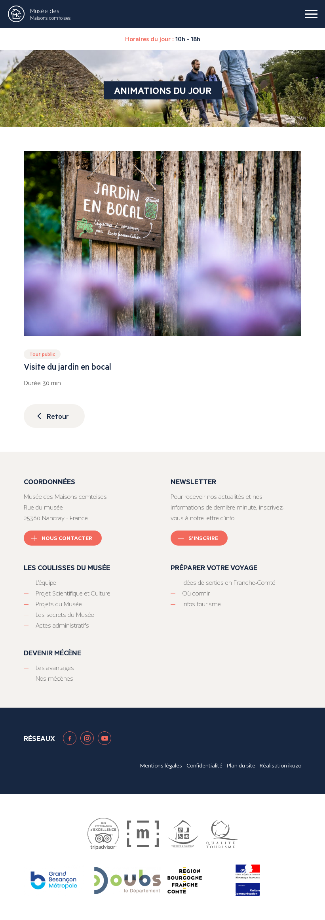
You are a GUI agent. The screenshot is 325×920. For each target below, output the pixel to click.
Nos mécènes (54, 678)
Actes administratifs (62, 625)
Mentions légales (161, 765)
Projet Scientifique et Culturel (74, 593)
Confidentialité (204, 765)
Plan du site (241, 765)
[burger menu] (311, 14)
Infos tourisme (201, 604)
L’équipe (46, 582)
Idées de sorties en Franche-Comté (229, 582)
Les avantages (55, 668)
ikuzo (294, 765)
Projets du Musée (59, 604)
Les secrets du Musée (65, 614)
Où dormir (196, 593)
